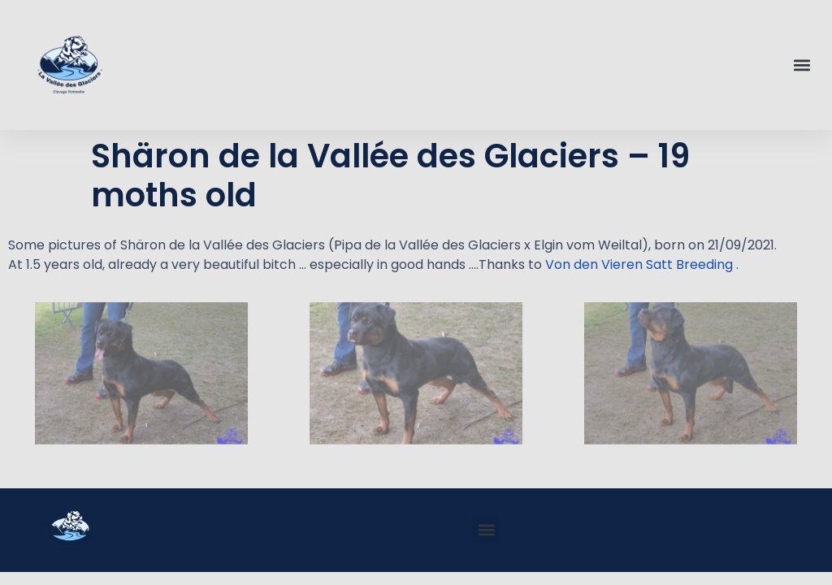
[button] (802, 65)
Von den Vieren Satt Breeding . (642, 264)
